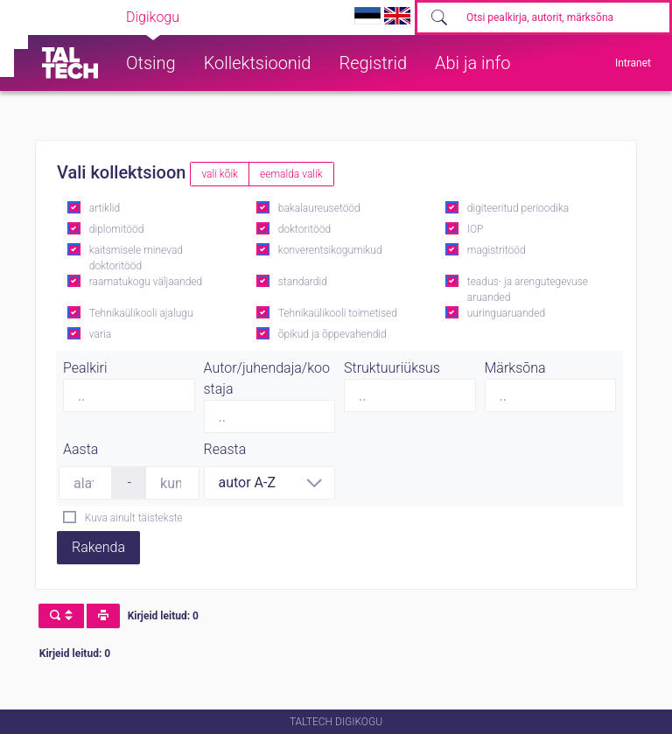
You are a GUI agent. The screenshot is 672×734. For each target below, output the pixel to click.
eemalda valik (291, 174)
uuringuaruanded (506, 313)
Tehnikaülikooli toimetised (337, 313)
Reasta (225, 449)
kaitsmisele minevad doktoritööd (136, 258)
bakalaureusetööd (319, 208)
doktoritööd (304, 229)
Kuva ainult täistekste (134, 518)
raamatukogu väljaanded (146, 282)
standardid (302, 282)
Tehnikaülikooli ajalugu (141, 313)
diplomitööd (116, 229)
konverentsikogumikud (330, 250)
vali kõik (219, 174)
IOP (475, 229)
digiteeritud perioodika (518, 208)
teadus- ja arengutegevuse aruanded (527, 290)
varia (100, 334)
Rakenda (98, 547)
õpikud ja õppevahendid (332, 334)
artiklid (104, 208)
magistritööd (496, 250)
